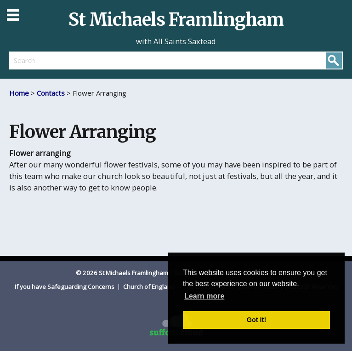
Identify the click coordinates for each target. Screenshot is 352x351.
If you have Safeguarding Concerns (65, 286)
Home (19, 93)
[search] (92, 60)
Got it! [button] (256, 319)
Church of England (149, 286)
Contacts (51, 93)
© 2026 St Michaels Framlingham (122, 273)
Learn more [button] (204, 296)
